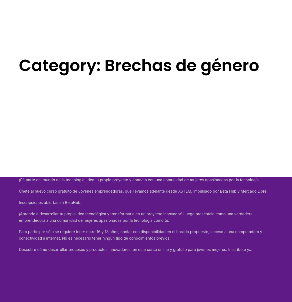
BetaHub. (73, 202)
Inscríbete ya (239, 249)
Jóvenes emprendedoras (100, 191)
